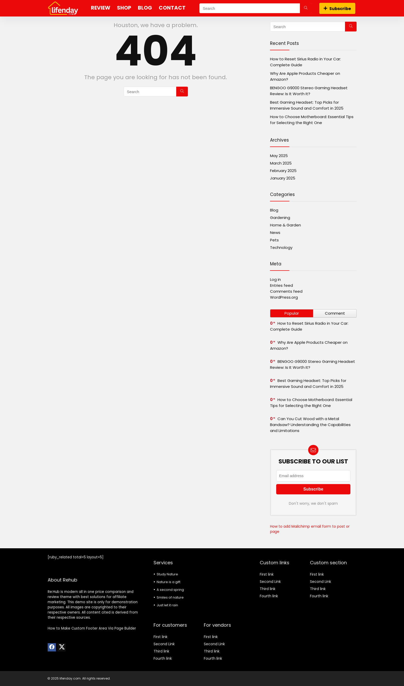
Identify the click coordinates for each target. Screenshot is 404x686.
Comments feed (286, 291)
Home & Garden (285, 225)
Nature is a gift (168, 581)
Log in (275, 279)
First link (160, 636)
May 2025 (279, 155)
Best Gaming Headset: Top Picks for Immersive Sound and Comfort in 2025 (308, 383)
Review (100, 7)
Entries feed (281, 285)
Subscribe (337, 9)
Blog (145, 7)
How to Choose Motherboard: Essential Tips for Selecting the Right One (311, 402)
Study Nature (167, 574)
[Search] (306, 8)
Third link (161, 651)
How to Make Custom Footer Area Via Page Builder (92, 628)
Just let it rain (167, 605)
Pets (274, 240)
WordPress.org (284, 297)
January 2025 (282, 178)
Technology (281, 247)
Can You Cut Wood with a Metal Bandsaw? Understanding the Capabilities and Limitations (310, 424)
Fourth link (163, 658)
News (275, 232)
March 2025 (281, 163)
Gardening (280, 217)
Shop (124, 7)
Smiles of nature (170, 597)
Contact (172, 7)
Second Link (164, 644)
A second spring (170, 589)
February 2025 (283, 170)
